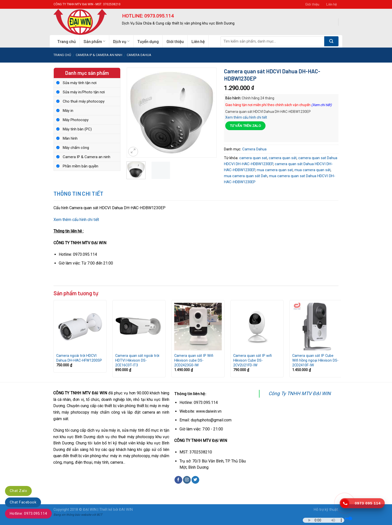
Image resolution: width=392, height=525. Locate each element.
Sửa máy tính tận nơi (79, 83)
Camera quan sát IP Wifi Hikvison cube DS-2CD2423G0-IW (193, 360)
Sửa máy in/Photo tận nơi (84, 92)
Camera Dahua (139, 55)
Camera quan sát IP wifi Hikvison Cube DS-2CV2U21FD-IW (252, 360)
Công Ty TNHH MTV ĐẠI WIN (299, 393)
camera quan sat (253, 158)
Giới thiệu (312, 4)
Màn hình (70, 138)
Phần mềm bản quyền (80, 166)
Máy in (68, 110)
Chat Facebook (23, 502)
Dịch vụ (121, 41)
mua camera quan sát (312, 170)
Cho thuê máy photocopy (83, 101)
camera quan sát (282, 158)
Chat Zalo (18, 490)
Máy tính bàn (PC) (77, 129)
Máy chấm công (76, 147)
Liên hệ (331, 4)
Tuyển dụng (148, 41)
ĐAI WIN (126, 509)
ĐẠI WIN (89, 509)
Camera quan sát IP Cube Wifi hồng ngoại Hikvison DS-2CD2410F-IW (315, 360)
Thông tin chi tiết (79, 193)
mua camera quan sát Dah (245, 176)
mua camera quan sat (275, 170)
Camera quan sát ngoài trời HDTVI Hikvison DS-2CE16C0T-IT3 (137, 360)
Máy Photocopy (75, 120)
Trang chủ (66, 41)
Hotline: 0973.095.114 (28, 513)
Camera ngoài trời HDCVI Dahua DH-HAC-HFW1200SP (79, 358)
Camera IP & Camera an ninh (99, 55)
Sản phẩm (94, 41)
